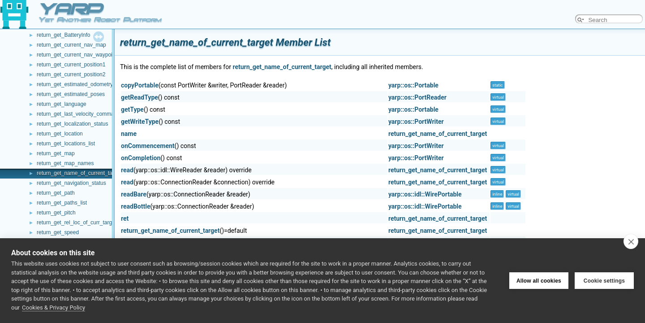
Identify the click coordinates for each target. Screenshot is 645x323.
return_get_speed (58, 232)
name (129, 133)
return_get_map (56, 153)
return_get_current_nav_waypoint (77, 55)
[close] (631, 241)
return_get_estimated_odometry (75, 84)
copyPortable (140, 85)
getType (132, 109)
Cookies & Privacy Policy (53, 307)
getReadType (139, 97)
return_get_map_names (65, 163)
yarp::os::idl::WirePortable (425, 194)
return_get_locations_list (66, 143)
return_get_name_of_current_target (79, 173)
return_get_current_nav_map (71, 45)
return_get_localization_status (72, 124)
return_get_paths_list (62, 203)
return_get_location (60, 134)
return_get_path (56, 193)
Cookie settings (604, 281)
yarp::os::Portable (413, 85)
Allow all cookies (538, 281)
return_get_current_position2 (71, 74)
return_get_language (61, 104)
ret (125, 218)
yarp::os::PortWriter (416, 121)
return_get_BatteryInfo (63, 35)
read (127, 170)
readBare (133, 194)
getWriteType (140, 121)
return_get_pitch (56, 213)
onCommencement (148, 145)
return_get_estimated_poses (71, 94)
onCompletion (140, 158)
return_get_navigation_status (71, 183)
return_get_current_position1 (71, 64)
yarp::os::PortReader (417, 97)
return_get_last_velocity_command (78, 114)
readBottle (135, 206)
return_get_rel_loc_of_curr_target (76, 222)
